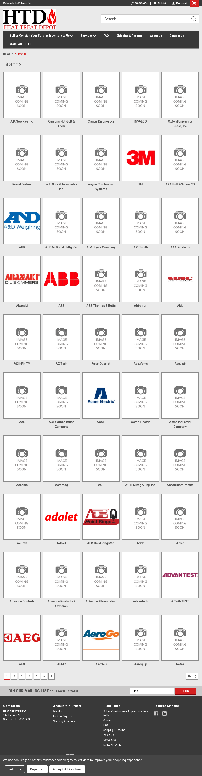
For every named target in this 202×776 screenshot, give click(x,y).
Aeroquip (140, 664)
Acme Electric (140, 422)
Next (193, 676)
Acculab (180, 363)
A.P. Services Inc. (22, 121)
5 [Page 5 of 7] (36, 676)
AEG (22, 664)
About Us (156, 36)
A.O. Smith (140, 247)
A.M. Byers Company (101, 247)
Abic (180, 305)
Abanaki (22, 305)
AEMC (61, 664)
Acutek (22, 543)
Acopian (22, 485)
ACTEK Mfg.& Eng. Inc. (140, 485)
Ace (22, 422)
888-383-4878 (139, 3)
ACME (101, 422)
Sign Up (67, 716)
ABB (61, 305)
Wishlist (160, 3)
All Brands (20, 54)
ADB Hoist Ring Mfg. (101, 543)
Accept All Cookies (67, 769)
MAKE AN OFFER (21, 44)
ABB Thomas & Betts (101, 305)
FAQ (106, 36)
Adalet (61, 543)
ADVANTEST (180, 601)
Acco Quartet (101, 363)
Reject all (37, 769)
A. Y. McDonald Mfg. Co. (61, 247)
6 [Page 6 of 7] (44, 676)
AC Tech (61, 363)
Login (56, 716)
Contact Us (176, 36)
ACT (101, 485)
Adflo (140, 543)
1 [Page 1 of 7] (7, 676)
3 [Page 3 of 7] (22, 676)
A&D (22, 247)
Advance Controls (22, 601)
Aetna (180, 664)
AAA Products (180, 247)
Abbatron (140, 305)
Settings (14, 769)
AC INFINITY (22, 363)
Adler (180, 543)
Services (88, 36)
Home (6, 54)
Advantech (140, 601)
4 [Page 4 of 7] (29, 676)
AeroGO (101, 664)
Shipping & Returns (129, 36)
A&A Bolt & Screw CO (180, 184)
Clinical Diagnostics (101, 121)
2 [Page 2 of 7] (14, 676)
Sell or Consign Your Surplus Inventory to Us (41, 36)
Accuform (141, 363)
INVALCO (140, 121)
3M (140, 184)
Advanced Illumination (100, 601)
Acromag (61, 485)
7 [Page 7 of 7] (51, 676)
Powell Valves (21, 184)
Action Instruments (180, 485)
